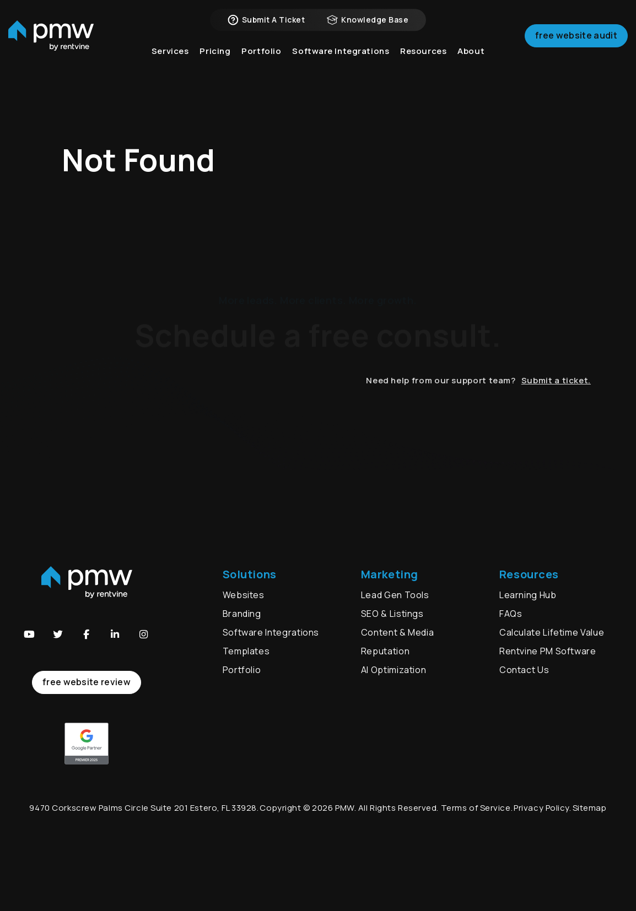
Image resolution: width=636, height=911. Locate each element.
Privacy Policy (541, 808)
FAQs (510, 614)
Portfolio (242, 670)
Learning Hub (528, 595)
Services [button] (170, 66)
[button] (29, 634)
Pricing (215, 66)
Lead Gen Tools (395, 595)
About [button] (470, 66)
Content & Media (397, 632)
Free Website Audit (576, 46)
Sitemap (590, 808)
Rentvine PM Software (547, 651)
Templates (246, 651)
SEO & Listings (392, 614)
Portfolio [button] (261, 66)
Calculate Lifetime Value (551, 632)
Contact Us (524, 670)
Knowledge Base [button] (367, 27)
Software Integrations (271, 632)
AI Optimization (394, 670)
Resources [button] (423, 66)
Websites (244, 595)
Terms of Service (476, 808)
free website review (86, 682)
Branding (243, 614)
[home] (51, 47)
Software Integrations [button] (340, 66)
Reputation (385, 651)
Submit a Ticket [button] (266, 27)
